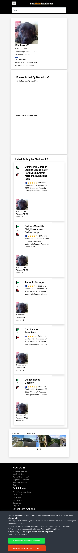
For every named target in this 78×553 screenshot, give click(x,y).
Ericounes (16, 518)
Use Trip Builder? (19, 474)
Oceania (33, 188)
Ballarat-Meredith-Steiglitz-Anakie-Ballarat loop (34, 229)
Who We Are (17, 500)
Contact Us (17, 503)
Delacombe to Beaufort (32, 381)
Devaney (16, 512)
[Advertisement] (39, 98)
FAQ (14, 485)
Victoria (44, 190)
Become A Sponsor (20, 482)
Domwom (16, 523)
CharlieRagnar (18, 521)
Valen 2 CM (33, 523)
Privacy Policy (39, 551)
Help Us (16, 506)
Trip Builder (17, 497)
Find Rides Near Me (20, 471)
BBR (26, 512)
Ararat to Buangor (34, 282)
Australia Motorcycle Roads (35, 189)
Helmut (15, 515)
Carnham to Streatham (31, 331)
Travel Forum (17, 495)
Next (62, 441)
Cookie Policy (54, 551)
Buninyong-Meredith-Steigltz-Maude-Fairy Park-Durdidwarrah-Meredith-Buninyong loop (36, 173)
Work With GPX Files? (21, 477)
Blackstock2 (29, 185)
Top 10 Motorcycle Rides (22, 492)
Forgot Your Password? (21, 479)
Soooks (16, 526)
